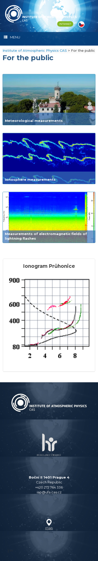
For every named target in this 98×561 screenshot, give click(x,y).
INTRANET (65, 24)
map (49, 528)
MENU (12, 37)
